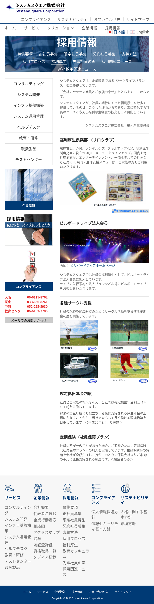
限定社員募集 (75, 54)
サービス (31, 28)
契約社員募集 (104, 54)
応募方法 (129, 54)
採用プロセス (33, 61)
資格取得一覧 (44, 551)
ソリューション (60, 28)
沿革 (37, 538)
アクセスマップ (46, 532)
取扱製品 (28, 149)
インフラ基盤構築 (28, 105)
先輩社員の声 (84, 61)
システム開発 (28, 94)
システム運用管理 (28, 116)
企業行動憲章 (44, 520)
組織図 (39, 526)
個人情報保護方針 (104, 514)
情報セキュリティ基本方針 (104, 526)
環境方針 (128, 523)
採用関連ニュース (116, 61)
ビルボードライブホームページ (92, 265)
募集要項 (25, 54)
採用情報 (112, 28)
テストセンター (28, 159)
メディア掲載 (44, 557)
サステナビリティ (72, 19)
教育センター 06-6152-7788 (26, 311)
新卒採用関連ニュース (77, 69)
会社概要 (41, 507)
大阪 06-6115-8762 (26, 297)
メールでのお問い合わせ (28, 320)
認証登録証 (43, 545)
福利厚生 (59, 61)
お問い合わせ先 (107, 19)
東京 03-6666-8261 (26, 301)
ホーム (10, 28)
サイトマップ (138, 19)
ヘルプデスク (28, 127)
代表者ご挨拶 (44, 513)
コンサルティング (28, 83)
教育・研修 (28, 138)
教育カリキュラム (76, 553)
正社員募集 (48, 54)
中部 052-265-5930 (26, 306)
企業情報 (89, 28)
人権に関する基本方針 (134, 514)
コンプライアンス (36, 19)
